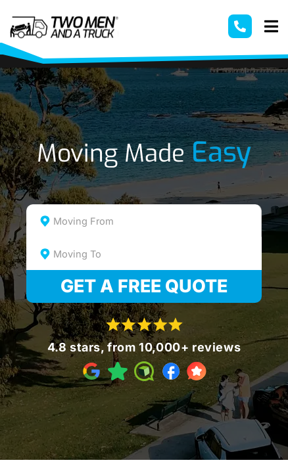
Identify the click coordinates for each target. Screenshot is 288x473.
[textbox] (155, 221)
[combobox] (144, 220)
